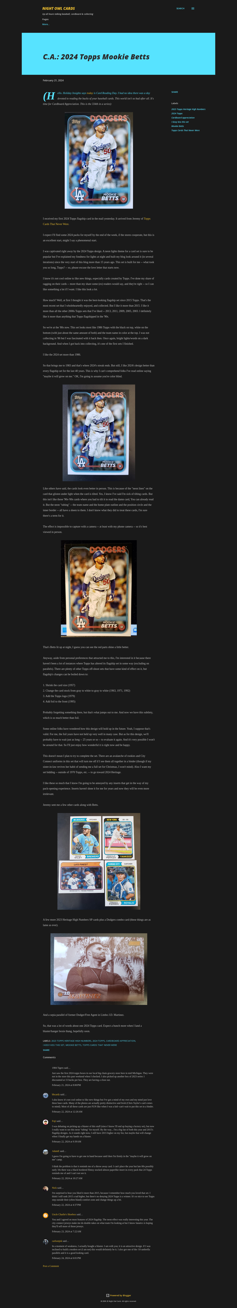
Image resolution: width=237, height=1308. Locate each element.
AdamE (55, 1151)
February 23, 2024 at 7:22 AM (66, 1231)
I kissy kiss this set (180, 121)
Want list (47, 24)
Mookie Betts (177, 126)
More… (155, 24)
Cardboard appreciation (183, 117)
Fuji (54, 1121)
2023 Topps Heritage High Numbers (188, 109)
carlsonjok (57, 1241)
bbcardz (56, 1094)
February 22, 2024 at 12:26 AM (67, 1111)
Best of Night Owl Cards (73, 24)
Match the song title (132, 24)
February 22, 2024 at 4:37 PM (66, 1205)
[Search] (180, 8)
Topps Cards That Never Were (185, 130)
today (90, 93)
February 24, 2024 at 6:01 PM (66, 1258)
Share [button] (174, 92)
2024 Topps (176, 113)
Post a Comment (51, 1266)
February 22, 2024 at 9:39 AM (66, 1141)
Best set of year (103, 24)
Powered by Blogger (118, 1295)
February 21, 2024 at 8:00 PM (66, 1085)
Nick (54, 1188)
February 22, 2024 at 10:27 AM (67, 1178)
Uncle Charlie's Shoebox (64, 1214)
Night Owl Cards (58, 8)
